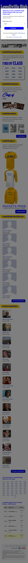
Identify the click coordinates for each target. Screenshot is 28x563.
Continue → (14, 28)
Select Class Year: (7, 21)
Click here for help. (18, 37)
